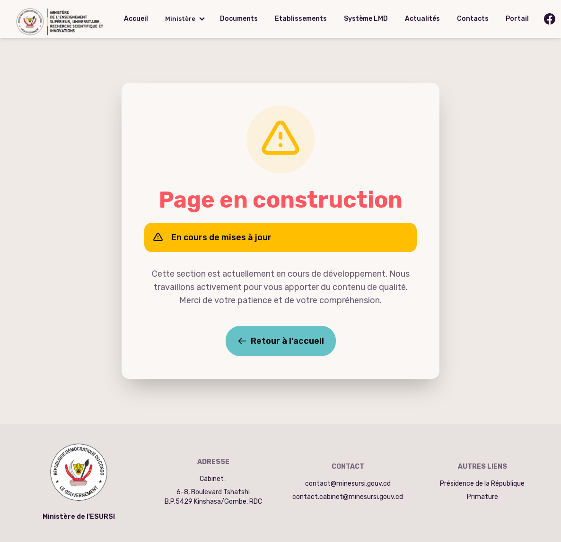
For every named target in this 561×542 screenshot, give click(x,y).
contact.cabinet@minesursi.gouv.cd (347, 497)
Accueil (136, 19)
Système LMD (366, 19)
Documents (239, 19)
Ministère (180, 18)
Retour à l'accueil (280, 341)
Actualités (422, 19)
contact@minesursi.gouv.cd (348, 484)
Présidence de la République (482, 484)
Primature (482, 497)
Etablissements (301, 19)
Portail (517, 19)
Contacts (473, 19)
